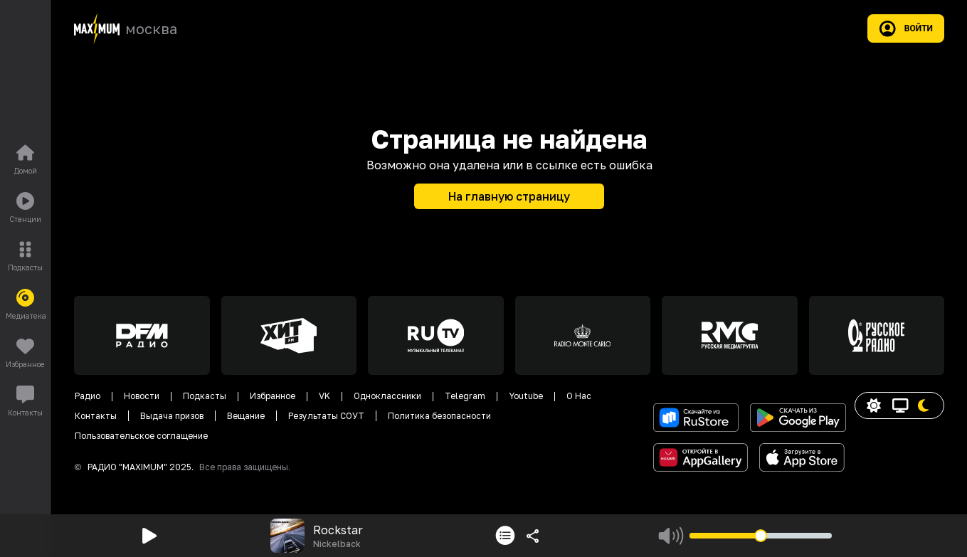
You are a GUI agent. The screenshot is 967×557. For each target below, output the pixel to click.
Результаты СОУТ (326, 415)
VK (324, 396)
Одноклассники (387, 396)
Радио (87, 396)
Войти (906, 28)
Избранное (272, 396)
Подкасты (204, 396)
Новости (141, 396)
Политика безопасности (439, 415)
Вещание (246, 415)
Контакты (96, 415)
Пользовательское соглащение (141, 435)
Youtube (526, 396)
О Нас (578, 396)
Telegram (465, 396)
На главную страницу (509, 196)
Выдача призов (172, 415)
